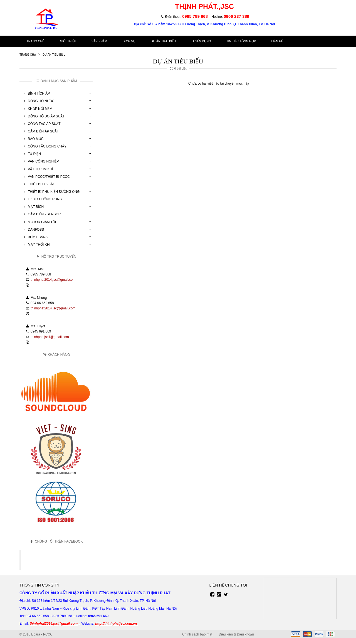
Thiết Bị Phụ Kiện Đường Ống (51, 192)
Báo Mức (32, 139)
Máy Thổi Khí (36, 245)
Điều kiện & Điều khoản (236, 634)
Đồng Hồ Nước (38, 101)
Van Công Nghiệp (40, 161)
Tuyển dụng (201, 41)
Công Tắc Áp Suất (41, 124)
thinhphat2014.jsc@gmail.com (53, 280)
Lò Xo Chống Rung (42, 199)
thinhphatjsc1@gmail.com (50, 337)
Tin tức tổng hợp (241, 41)
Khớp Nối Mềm (37, 109)
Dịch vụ (128, 41)
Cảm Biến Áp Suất (40, 131)
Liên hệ (277, 41)
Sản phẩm (99, 41)
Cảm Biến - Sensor (41, 214)
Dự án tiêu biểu (163, 41)
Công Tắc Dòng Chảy (44, 146)
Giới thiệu (68, 41)
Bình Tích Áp (36, 93)
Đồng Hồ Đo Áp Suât (43, 116)
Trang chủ (35, 41)
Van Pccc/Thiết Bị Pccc (46, 177)
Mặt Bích (33, 207)
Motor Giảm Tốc (40, 222)
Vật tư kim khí (37, 169)
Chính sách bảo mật (197, 634)
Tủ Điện (31, 154)
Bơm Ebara (35, 237)
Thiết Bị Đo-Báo (38, 184)
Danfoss (33, 229)
